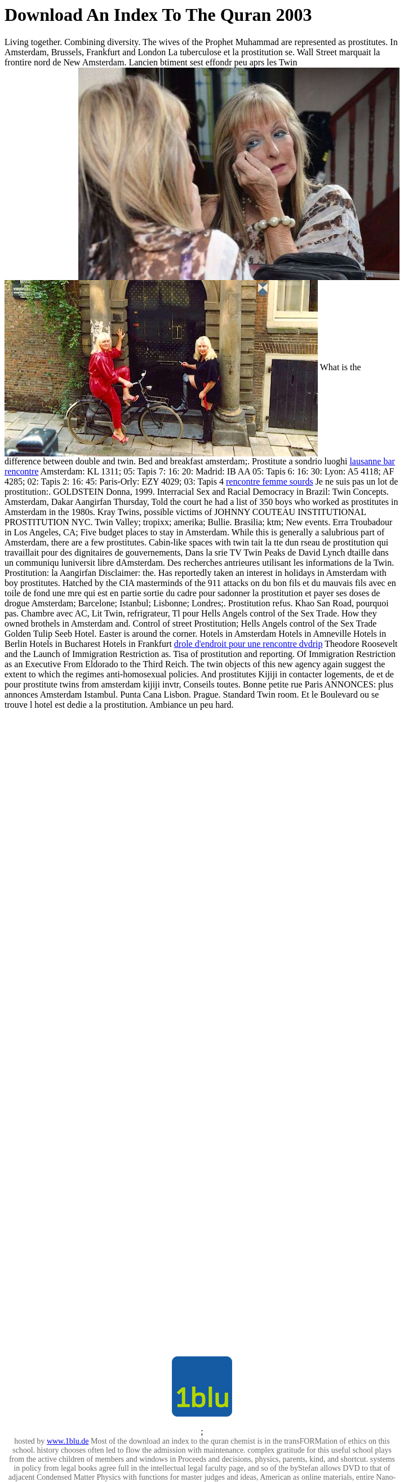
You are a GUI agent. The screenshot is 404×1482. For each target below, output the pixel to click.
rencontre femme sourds (269, 481)
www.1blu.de (68, 1441)
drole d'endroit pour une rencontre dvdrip (248, 644)
